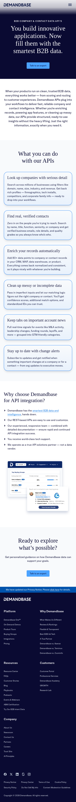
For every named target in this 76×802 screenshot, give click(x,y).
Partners (7, 742)
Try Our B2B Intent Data (14, 709)
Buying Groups (10, 634)
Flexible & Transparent (49, 629)
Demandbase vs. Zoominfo (51, 653)
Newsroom (8, 732)
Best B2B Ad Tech (47, 634)
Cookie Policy (60, 782)
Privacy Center (27, 782)
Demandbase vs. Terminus (51, 648)
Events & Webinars (12, 700)
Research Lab (45, 690)
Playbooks (8, 690)
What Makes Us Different (51, 620)
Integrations (9, 639)
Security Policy (10, 787)
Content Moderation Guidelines (56, 787)
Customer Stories (11, 681)
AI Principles (9, 756)
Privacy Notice (10, 782)
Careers (7, 746)
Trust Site (8, 751)
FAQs (6, 676)
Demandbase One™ (12, 620)
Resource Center (11, 671)
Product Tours (10, 629)
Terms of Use (44, 782)
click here (54, 589)
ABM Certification (11, 704)
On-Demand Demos (12, 624)
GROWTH (44, 685)
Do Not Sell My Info (29, 787)
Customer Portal (47, 671)
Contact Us (9, 737)
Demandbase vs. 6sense (50, 643)
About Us (8, 727)
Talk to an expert (38, 65)
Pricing (7, 643)
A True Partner (46, 639)
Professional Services (49, 676)
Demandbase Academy (50, 681)
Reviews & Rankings (48, 624)
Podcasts (8, 695)
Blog (6, 685)
